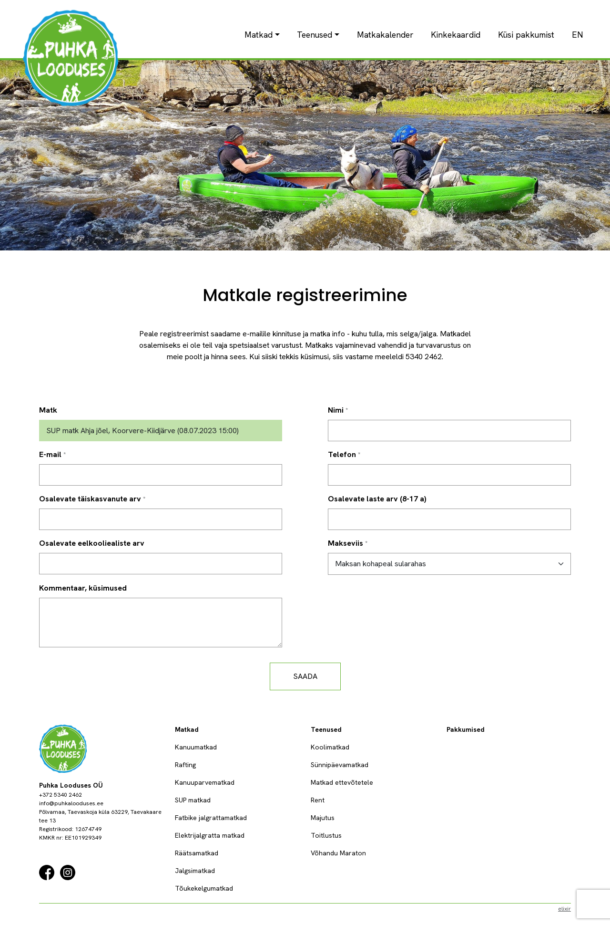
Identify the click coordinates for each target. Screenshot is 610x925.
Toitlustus (326, 835)
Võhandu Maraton (338, 853)
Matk (48, 410)
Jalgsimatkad (195, 870)
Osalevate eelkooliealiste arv (91, 543)
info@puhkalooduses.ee (71, 803)
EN (577, 34)
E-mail (50, 454)
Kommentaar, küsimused (83, 588)
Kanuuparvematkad (204, 782)
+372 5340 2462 (60, 795)
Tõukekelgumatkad (204, 888)
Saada (305, 676)
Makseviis (345, 543)
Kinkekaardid (455, 34)
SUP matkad (193, 800)
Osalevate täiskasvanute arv (90, 499)
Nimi (336, 410)
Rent (318, 800)
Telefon (342, 454)
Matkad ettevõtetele (342, 782)
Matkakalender (385, 34)
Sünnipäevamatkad (339, 764)
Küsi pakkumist (526, 34)
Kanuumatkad (196, 747)
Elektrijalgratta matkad (209, 835)
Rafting (185, 764)
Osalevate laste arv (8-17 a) (377, 499)
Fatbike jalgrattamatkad (211, 817)
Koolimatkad (330, 747)
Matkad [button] (258, 34)
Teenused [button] (314, 34)
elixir (564, 909)
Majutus (323, 817)
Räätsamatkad (196, 853)
